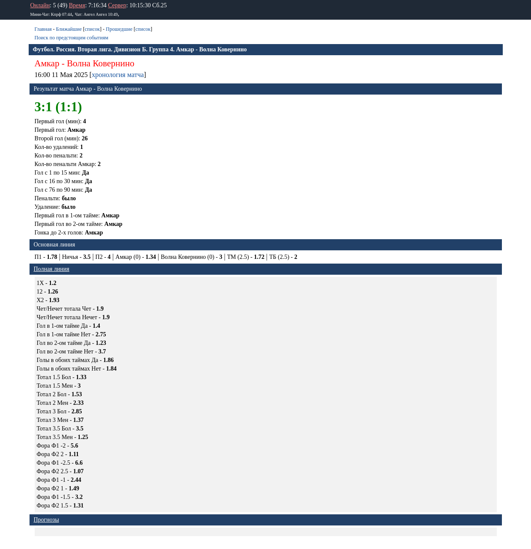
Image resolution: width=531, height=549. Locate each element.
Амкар (47, 63)
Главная (43, 29)
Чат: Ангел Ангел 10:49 (96, 14)
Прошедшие (119, 29)
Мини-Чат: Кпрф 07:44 (51, 14)
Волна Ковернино (100, 63)
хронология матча (118, 74)
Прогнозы (46, 519)
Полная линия (51, 269)
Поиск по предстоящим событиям (72, 38)
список (92, 29)
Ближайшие (69, 29)
